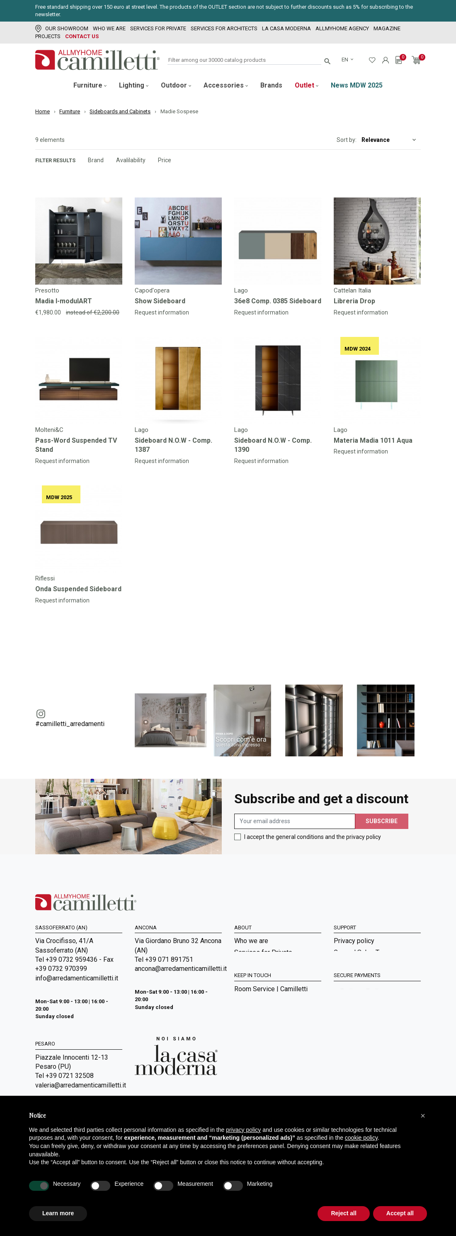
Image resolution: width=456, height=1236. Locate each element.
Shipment (347, 975)
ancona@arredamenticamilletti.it (178, 969)
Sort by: (347, 140)
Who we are (109, 28)
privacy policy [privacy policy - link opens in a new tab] (243, 1129)
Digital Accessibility (363, 998)
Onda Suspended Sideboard (78, 589)
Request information (162, 312)
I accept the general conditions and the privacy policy (312, 837)
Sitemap (246, 998)
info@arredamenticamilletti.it (76, 978)
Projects (48, 36)
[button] (422, 1115)
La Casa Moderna (286, 28)
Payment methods (360, 964)
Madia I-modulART (63, 301)
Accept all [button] (400, 1213)
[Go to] (78, 241)
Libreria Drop (354, 301)
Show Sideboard (160, 301)
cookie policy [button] (361, 1137)
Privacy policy (354, 941)
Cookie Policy (354, 986)
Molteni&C (49, 430)
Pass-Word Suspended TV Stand (76, 444)
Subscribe (382, 821)
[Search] (244, 60)
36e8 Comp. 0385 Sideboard (277, 301)
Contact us (82, 36)
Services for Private (158, 28)
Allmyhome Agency (342, 28)
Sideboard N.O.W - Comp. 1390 (273, 444)
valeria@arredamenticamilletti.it (78, 1085)
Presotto (47, 290)
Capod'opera (152, 290)
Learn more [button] (58, 1213)
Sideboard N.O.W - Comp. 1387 (173, 444)
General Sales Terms (364, 952)
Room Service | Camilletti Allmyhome (271, 1055)
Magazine (387, 28)
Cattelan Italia (352, 290)
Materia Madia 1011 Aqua (373, 440)
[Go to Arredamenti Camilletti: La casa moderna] (176, 1056)
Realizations (252, 1083)
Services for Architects (224, 28)
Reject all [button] (343, 1213)
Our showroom (61, 28)
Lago (241, 290)
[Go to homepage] (97, 60)
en (345, 59)
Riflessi (45, 578)
